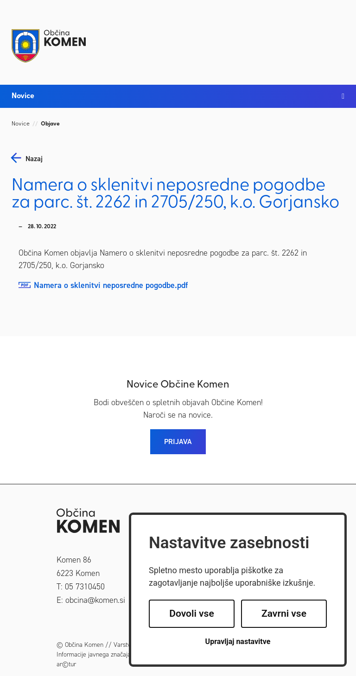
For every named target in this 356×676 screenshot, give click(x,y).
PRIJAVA (178, 441)
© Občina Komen (80, 644)
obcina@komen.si (95, 600)
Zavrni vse (283, 613)
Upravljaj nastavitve (238, 641)
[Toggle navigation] (335, 38)
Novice (21, 124)
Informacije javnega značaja (94, 654)
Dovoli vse (191, 613)
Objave (50, 124)
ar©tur (66, 664)
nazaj (34, 158)
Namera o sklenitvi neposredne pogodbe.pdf (111, 285)
